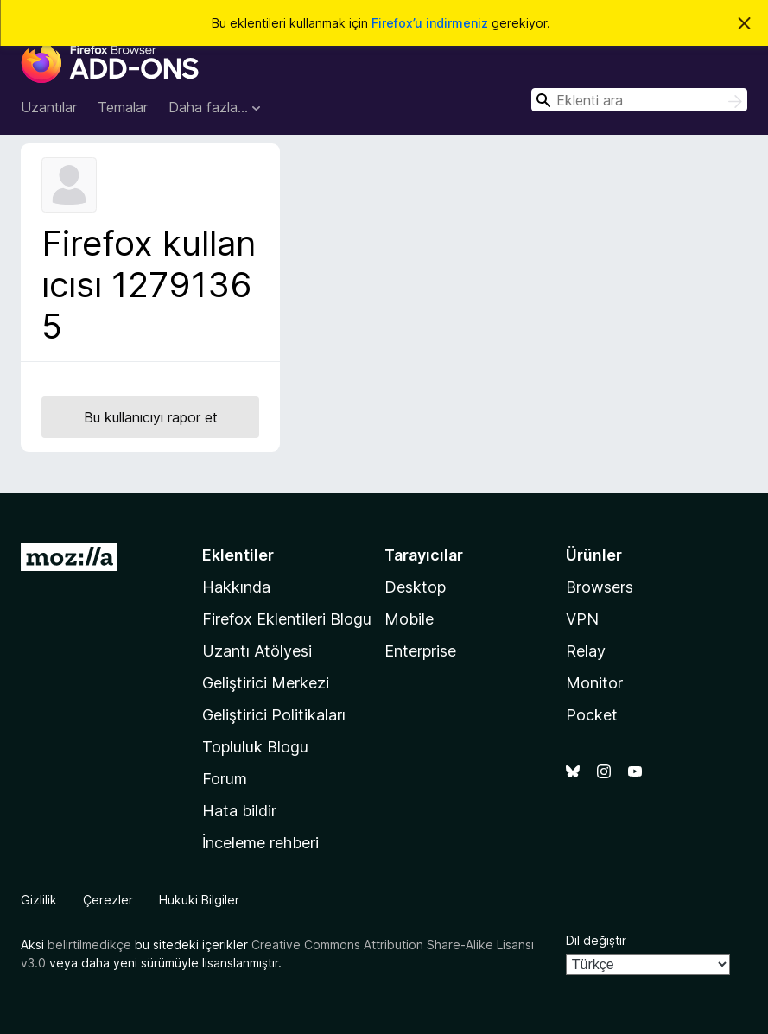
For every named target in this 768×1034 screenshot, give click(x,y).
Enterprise (420, 651)
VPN (582, 619)
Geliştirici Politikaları (274, 715)
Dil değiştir (596, 940)
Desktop (415, 587)
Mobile (409, 619)
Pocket (592, 715)
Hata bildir (239, 811)
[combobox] (639, 99)
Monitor (594, 683)
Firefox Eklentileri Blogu (286, 619)
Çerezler (108, 899)
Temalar (123, 107)
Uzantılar (49, 107)
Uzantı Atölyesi (257, 651)
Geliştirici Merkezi (265, 683)
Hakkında (236, 587)
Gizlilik (39, 899)
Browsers (599, 587)
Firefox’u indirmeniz (429, 23)
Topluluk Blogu (255, 747)
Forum (224, 779)
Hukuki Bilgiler (199, 899)
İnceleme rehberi (260, 843)
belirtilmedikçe (89, 944)
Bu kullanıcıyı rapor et (151, 417)
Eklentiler (238, 555)
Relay (586, 651)
